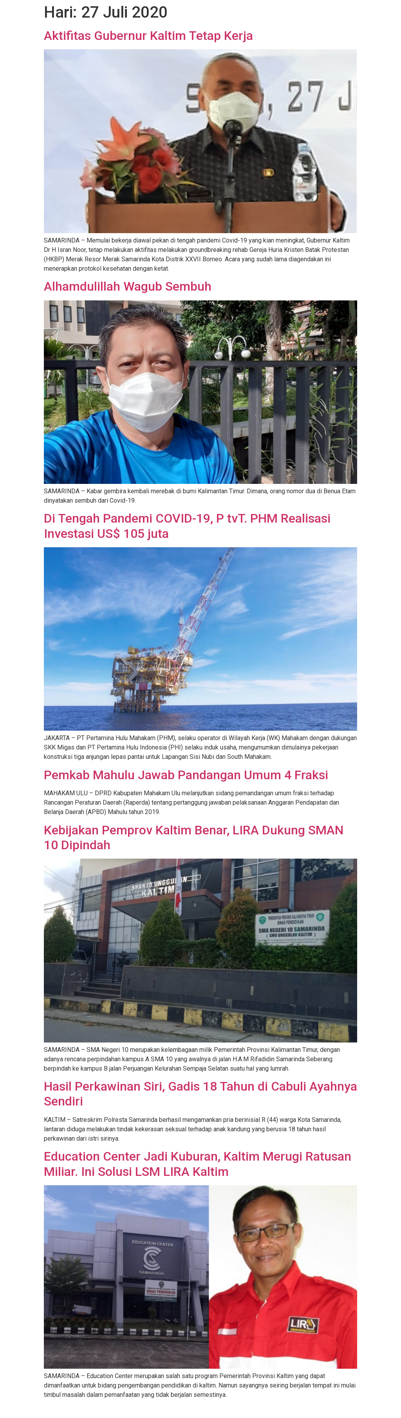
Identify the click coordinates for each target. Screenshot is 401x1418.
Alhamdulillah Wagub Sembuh (127, 286)
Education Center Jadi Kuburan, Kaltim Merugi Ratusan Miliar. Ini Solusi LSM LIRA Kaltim (197, 1164)
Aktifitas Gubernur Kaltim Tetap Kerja (148, 35)
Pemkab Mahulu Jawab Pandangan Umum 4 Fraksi (186, 774)
